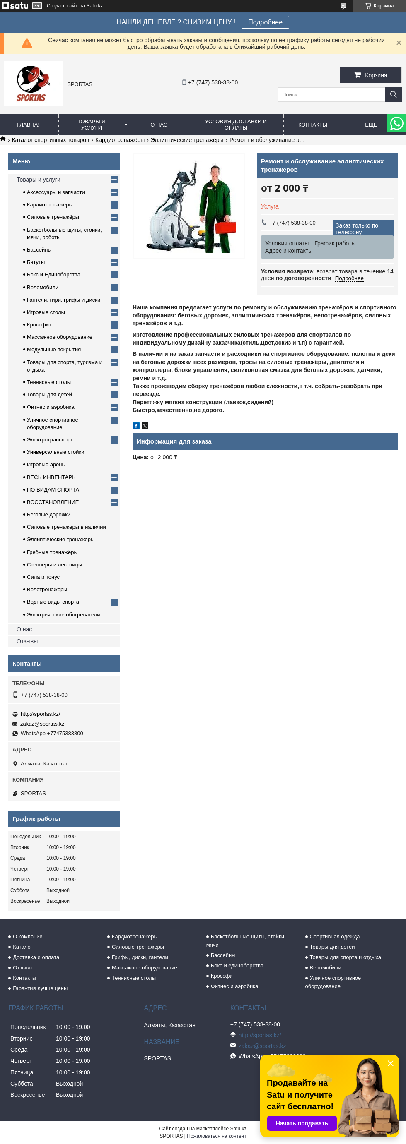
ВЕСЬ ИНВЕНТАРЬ (51, 477)
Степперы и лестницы (54, 564)
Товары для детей (49, 394)
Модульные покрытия (54, 349)
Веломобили (42, 287)
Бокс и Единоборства (53, 274)
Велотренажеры (47, 589)
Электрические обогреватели (63, 615)
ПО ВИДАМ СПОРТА (53, 490)
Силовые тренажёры (53, 217)
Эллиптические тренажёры (187, 140)
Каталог (22, 947)
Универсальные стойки (56, 452)
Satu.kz (238, 1129)
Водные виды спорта (53, 602)
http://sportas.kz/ (40, 714)
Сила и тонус (43, 577)
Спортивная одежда (335, 936)
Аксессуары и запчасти (56, 192)
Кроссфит (39, 324)
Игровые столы (46, 312)
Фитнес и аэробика (51, 407)
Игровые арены (46, 464)
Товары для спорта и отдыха (345, 957)
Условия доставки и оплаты (236, 124)
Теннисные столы (49, 382)
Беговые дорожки (48, 514)
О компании (28, 936)
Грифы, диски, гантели (140, 957)
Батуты (36, 262)
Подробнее (265, 22)
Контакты (312, 125)
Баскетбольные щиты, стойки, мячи (246, 940)
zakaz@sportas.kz (42, 724)
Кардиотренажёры (120, 140)
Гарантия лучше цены (40, 988)
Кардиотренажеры (135, 936)
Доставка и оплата (36, 957)
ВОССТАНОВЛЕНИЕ (53, 502)
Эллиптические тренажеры (60, 539)
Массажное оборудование (59, 337)
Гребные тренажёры (52, 552)
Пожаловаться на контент (216, 1136)
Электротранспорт (50, 439)
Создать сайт (62, 6)
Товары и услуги (91, 124)
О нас (158, 125)
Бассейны (39, 250)
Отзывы (27, 641)
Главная (29, 125)
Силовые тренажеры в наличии (66, 527)
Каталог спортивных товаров (50, 140)
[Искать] (393, 94)
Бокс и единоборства (237, 965)
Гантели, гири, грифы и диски (63, 300)
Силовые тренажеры (138, 947)
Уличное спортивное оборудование (333, 982)
